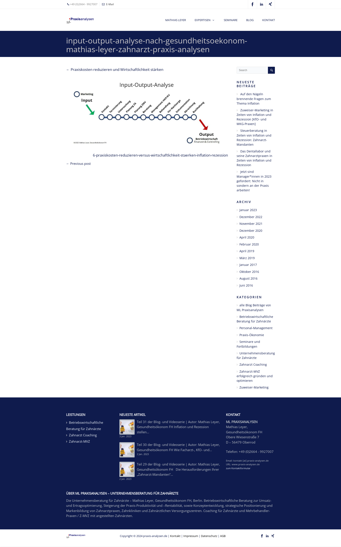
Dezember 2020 (250, 230)
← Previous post (78, 163)
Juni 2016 (246, 285)
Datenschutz (209, 536)
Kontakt (175, 536)
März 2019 (247, 258)
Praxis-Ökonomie (251, 335)
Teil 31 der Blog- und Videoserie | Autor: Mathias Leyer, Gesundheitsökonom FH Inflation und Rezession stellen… (178, 427)
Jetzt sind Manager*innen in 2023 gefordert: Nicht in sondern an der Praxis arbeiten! (254, 181)
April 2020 (246, 237)
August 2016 (248, 278)
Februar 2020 (249, 244)
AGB (223, 536)
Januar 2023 (248, 210)
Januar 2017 (248, 265)
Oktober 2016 (249, 272)
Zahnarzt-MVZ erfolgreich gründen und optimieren (255, 376)
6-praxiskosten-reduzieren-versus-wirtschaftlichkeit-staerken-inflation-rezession (160, 155)
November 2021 (250, 224)
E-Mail (110, 4)
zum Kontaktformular (238, 468)
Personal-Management (255, 328)
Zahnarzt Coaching (253, 364)
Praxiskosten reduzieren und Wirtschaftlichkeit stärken (114, 69)
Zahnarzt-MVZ (79, 441)
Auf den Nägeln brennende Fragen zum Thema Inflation (254, 98)
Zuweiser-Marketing (254, 387)
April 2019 (246, 251)
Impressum (190, 536)
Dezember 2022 (250, 217)
